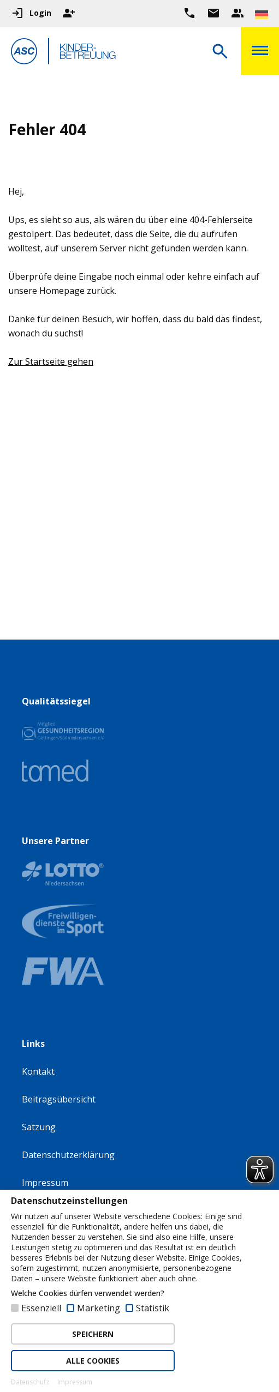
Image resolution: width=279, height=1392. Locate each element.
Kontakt (38, 1071)
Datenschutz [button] (30, 1382)
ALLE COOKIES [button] (93, 1360)
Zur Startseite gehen (50, 361)
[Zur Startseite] (24, 53)
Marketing (98, 1308)
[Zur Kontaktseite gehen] (213, 13)
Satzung (39, 1127)
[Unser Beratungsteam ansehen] (237, 13)
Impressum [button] (74, 1382)
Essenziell (41, 1308)
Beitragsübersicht (59, 1099)
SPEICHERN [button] (93, 1334)
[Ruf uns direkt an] (189, 13)
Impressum (45, 1183)
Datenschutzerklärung (68, 1155)
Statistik (152, 1308)
